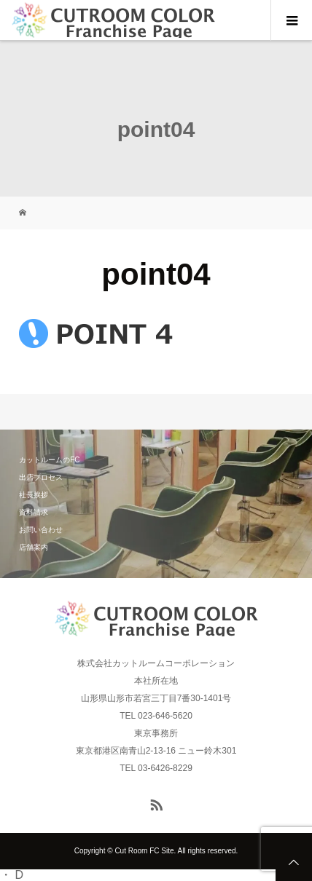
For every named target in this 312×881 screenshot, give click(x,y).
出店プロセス (41, 477)
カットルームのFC (49, 460)
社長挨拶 (33, 495)
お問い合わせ (41, 530)
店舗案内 (33, 547)
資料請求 (33, 512)
